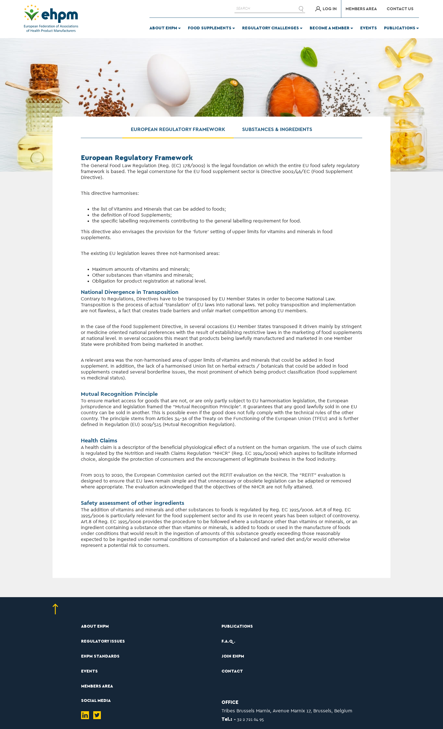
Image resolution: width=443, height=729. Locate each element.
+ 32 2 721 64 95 (249, 719)
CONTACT (232, 671)
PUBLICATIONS (237, 626)
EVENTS (89, 671)
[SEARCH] (269, 9)
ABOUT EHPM (95, 626)
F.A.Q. (228, 641)
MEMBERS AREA (97, 686)
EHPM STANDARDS (100, 656)
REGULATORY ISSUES (103, 641)
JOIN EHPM (233, 656)
